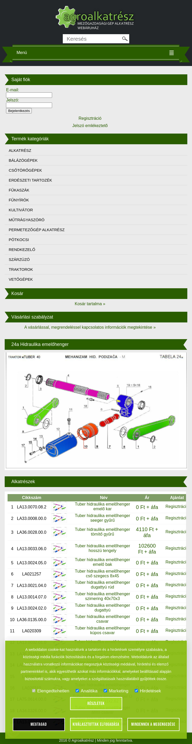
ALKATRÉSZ (20, 150)
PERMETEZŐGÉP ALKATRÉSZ (37, 229)
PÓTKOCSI (19, 239)
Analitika (86, 690)
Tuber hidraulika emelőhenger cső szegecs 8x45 (102, 573)
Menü (21, 52)
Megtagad (38, 724)
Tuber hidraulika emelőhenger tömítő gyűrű (102, 531)
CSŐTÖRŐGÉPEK (25, 170)
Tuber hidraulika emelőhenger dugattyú (102, 607)
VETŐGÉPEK (21, 279)
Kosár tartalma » (90, 304)
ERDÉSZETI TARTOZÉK (30, 180)
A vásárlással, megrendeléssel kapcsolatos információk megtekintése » (90, 327)
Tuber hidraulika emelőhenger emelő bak (102, 562)
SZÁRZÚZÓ (19, 259)
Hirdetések (148, 690)
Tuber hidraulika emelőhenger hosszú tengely (102, 548)
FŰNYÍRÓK (19, 200)
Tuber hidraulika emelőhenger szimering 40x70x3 (102, 596)
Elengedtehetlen (50, 690)
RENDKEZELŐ (22, 249)
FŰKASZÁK (19, 190)
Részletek (96, 703)
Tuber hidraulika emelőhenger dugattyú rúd (102, 584)
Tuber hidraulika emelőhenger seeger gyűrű (102, 518)
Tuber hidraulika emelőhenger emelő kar (102, 506)
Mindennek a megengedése (153, 724)
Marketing (116, 690)
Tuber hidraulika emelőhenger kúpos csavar (102, 630)
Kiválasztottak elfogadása (96, 724)
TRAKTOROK (21, 269)
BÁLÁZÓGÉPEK (23, 160)
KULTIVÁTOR (21, 210)
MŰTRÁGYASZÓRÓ (26, 220)
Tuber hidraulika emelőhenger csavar (102, 618)
